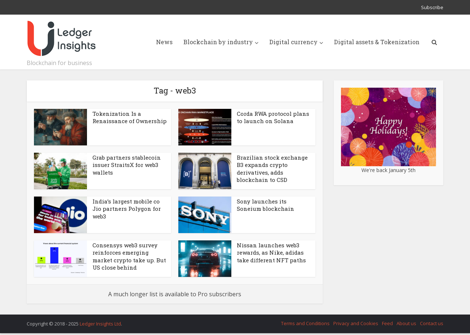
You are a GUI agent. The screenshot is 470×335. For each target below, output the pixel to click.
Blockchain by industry (218, 42)
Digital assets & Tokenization (377, 42)
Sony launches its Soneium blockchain (265, 205)
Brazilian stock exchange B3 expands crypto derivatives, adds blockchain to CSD (272, 168)
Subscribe (432, 7)
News (164, 42)
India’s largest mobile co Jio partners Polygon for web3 (126, 209)
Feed (387, 323)
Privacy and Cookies (355, 323)
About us (406, 323)
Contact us (431, 323)
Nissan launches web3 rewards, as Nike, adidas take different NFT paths (271, 252)
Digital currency (293, 42)
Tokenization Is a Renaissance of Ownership (129, 117)
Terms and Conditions (305, 323)
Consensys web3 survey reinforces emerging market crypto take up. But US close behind (129, 256)
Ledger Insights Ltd (100, 323)
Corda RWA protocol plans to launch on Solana (273, 117)
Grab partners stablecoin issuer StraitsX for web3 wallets (126, 165)
